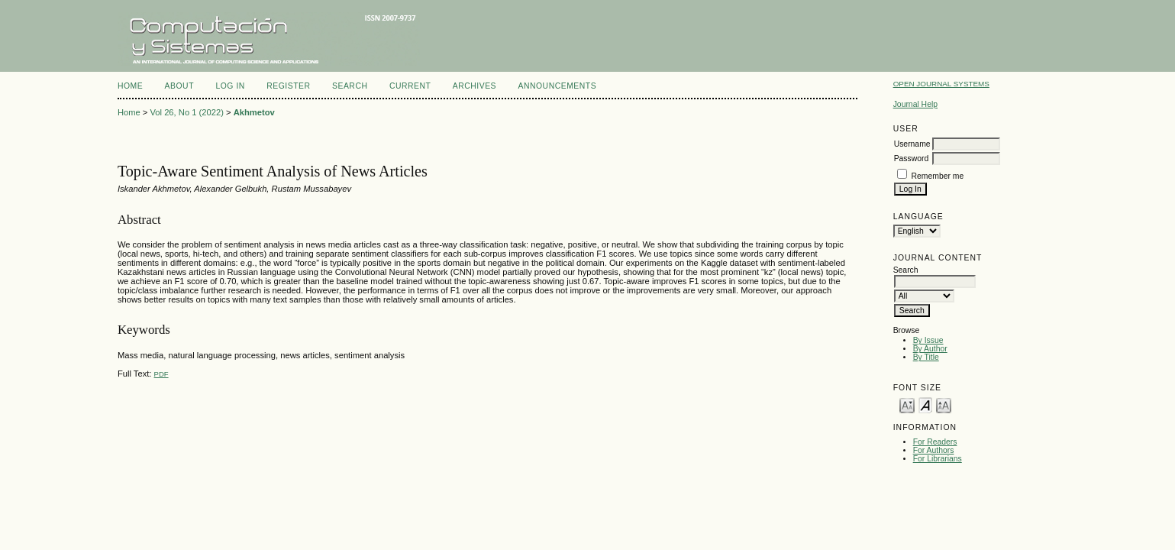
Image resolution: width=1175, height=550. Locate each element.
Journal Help (915, 104)
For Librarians (937, 459)
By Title (926, 357)
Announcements (557, 86)
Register (288, 86)
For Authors (933, 450)
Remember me (938, 176)
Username (912, 144)
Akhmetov (254, 112)
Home (130, 86)
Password (911, 158)
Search (349, 86)
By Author (930, 349)
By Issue (928, 340)
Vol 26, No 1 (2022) (186, 112)
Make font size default (925, 404)
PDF (161, 374)
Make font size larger (943, 404)
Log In (229, 86)
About (179, 86)
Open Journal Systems (941, 83)
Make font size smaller (907, 404)
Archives (474, 86)
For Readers (935, 442)
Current (410, 86)
